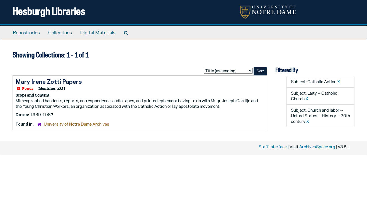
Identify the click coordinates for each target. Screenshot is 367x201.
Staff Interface (273, 146)
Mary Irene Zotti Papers (49, 81)
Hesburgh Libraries (49, 11)
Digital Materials (98, 32)
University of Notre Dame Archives (76, 124)
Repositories (26, 32)
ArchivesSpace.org (317, 146)
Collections (60, 32)
